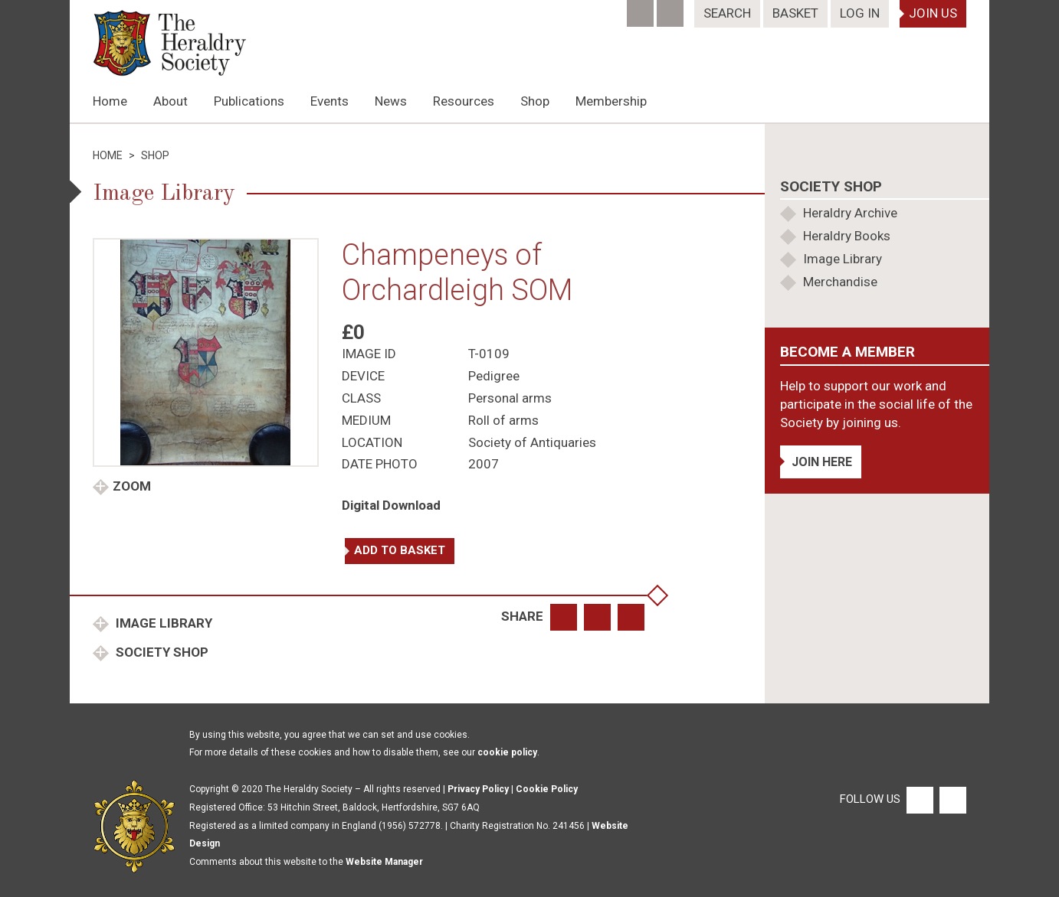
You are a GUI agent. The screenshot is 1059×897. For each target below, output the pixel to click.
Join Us (933, 13)
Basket (795, 13)
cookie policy (507, 752)
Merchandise (840, 281)
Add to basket (399, 550)
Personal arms (510, 398)
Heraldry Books (846, 235)
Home (110, 101)
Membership (611, 101)
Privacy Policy (478, 789)
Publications (249, 101)
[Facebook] (642, 8)
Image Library (162, 623)
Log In (860, 13)
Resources (463, 101)
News (391, 101)
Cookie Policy (547, 789)
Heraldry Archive (850, 212)
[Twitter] (672, 8)
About (170, 101)
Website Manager (384, 861)
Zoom (132, 486)
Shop (534, 101)
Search (727, 13)
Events (329, 101)
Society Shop (160, 652)
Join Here (822, 462)
